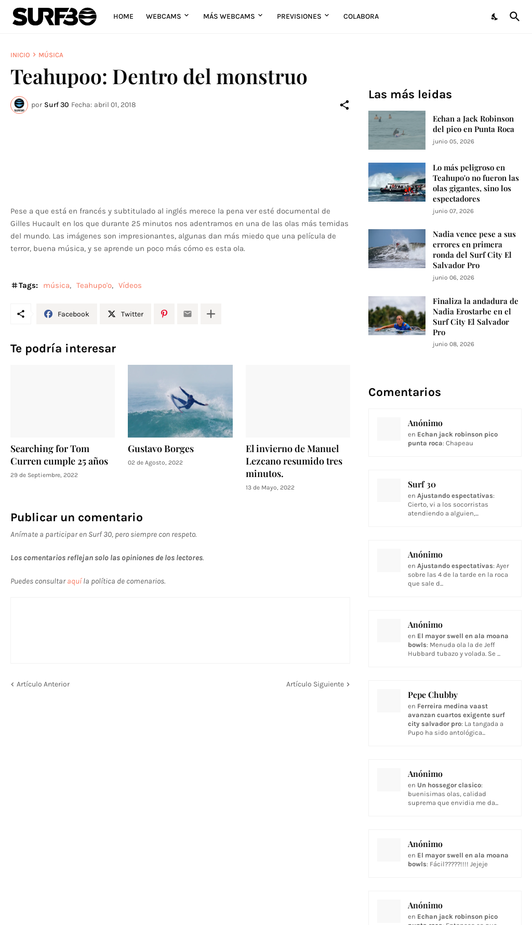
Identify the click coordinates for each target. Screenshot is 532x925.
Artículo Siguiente (315, 684)
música (50, 54)
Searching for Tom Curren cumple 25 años (59, 455)
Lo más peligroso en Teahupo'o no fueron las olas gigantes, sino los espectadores (476, 183)
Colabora (361, 16)
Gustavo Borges (161, 449)
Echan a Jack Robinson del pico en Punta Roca (473, 124)
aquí (74, 581)
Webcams (163, 16)
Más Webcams (229, 16)
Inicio (20, 54)
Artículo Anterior (43, 684)
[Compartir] (344, 105)
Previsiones (299, 16)
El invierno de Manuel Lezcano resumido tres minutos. (294, 461)
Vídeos (130, 285)
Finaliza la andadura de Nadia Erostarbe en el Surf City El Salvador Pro (475, 316)
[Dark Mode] (495, 16)
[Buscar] (513, 16)
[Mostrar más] (211, 313)
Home (123, 16)
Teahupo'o (94, 285)
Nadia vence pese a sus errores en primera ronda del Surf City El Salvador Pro (474, 249)
